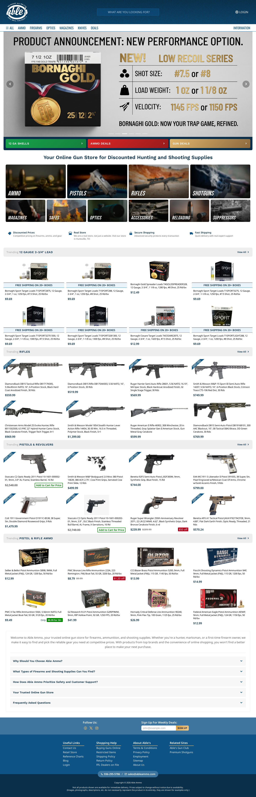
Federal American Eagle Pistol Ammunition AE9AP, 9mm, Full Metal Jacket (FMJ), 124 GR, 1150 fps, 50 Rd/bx (219, 615)
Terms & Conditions (145, 748)
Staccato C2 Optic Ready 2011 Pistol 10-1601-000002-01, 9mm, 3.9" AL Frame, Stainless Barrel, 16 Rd (32, 478)
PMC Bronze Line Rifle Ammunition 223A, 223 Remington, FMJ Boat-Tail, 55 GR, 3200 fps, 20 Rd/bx (95, 572)
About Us (138, 764)
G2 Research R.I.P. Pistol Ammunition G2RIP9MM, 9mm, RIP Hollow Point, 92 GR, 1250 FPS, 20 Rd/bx (94, 613)
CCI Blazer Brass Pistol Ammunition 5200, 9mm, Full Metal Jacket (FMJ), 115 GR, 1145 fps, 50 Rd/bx (157, 572)
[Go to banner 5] (138, 133)
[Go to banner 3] (124, 133)
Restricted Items (106, 752)
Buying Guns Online (108, 748)
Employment (140, 756)
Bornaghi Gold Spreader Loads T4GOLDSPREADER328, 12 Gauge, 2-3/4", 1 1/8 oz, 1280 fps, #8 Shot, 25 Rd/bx (158, 286)
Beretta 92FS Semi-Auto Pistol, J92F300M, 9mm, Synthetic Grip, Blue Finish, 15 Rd (155, 478)
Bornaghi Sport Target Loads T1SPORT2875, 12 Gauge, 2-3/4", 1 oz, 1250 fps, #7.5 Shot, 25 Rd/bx (33, 292)
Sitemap (138, 760)
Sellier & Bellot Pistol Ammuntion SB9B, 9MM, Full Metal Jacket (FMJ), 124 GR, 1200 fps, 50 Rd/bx (31, 572)
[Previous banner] (10, 84)
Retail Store (70, 752)
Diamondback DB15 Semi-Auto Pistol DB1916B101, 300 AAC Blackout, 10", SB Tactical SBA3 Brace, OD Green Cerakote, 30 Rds (221, 428)
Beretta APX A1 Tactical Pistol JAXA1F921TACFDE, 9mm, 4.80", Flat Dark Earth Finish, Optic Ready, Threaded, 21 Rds (221, 521)
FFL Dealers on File (107, 764)
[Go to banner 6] (145, 133)
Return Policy (104, 760)
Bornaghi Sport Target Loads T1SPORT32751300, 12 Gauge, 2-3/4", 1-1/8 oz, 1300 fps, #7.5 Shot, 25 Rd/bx (32, 337)
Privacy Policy (141, 752)
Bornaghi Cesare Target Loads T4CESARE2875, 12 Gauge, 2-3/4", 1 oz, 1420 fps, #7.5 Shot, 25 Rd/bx (156, 337)
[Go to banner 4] (131, 133)
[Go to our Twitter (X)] (91, 728)
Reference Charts (73, 756)
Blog (65, 760)
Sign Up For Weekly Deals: (159, 722)
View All (243, 252)
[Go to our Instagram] (96, 728)
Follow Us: (90, 722)
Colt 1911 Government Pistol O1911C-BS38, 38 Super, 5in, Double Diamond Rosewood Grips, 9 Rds (32, 520)
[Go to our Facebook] (85, 728)
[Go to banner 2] (118, 133)
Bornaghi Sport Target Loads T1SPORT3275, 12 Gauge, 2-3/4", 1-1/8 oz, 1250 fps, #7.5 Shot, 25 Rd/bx (221, 292)
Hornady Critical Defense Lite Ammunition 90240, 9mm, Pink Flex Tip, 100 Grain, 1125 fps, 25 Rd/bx (156, 613)
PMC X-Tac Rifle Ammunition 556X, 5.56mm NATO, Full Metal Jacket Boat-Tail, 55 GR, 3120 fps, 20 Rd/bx (33, 613)
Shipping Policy (105, 756)
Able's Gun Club (179, 748)
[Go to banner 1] (111, 133)
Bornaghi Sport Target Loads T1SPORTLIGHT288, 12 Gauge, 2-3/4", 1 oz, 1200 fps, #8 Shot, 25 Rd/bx (220, 337)
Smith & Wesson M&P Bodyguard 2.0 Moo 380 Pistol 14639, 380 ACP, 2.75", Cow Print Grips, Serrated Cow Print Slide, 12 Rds (95, 480)
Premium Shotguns (181, 752)
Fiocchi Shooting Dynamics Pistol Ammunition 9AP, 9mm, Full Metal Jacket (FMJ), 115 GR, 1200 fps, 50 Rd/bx (220, 573)
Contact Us (69, 748)
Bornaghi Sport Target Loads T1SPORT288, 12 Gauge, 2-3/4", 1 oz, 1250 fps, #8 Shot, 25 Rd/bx (96, 292)
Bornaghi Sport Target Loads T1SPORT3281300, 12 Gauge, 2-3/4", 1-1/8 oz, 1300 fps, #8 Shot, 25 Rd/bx (94, 337)
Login (66, 764)
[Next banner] (246, 84)
